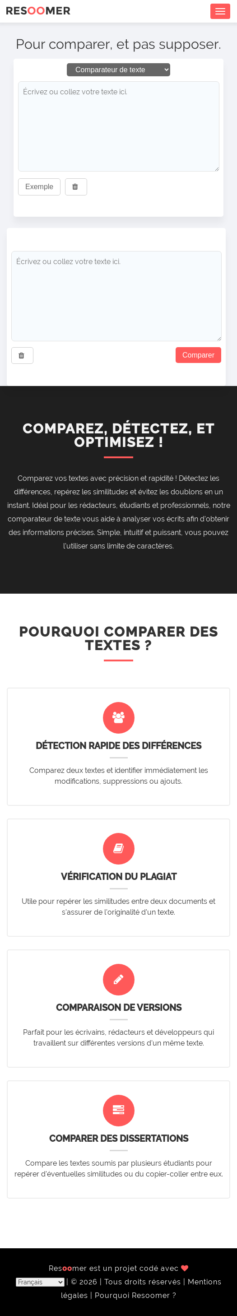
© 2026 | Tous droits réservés (127, 1282)
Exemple (39, 187)
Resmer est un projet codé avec (119, 1268)
